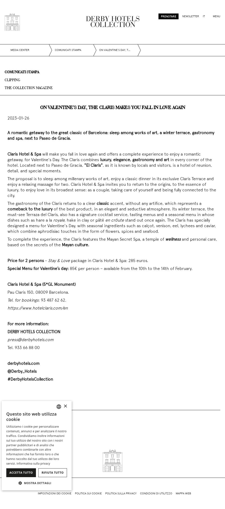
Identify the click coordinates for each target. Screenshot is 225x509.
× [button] (65, 406)
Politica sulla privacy (121, 493)
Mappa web (183, 493)
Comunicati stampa (22, 72)
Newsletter (190, 16)
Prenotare (168, 17)
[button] (36, 483)
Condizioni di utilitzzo (156, 493)
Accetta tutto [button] (21, 473)
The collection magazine (29, 88)
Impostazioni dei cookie (54, 493)
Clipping (12, 80)
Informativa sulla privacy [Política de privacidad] (33, 464)
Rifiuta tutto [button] (53, 473)
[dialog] (37, 445)
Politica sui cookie (88, 493)
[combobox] (58, 406)
